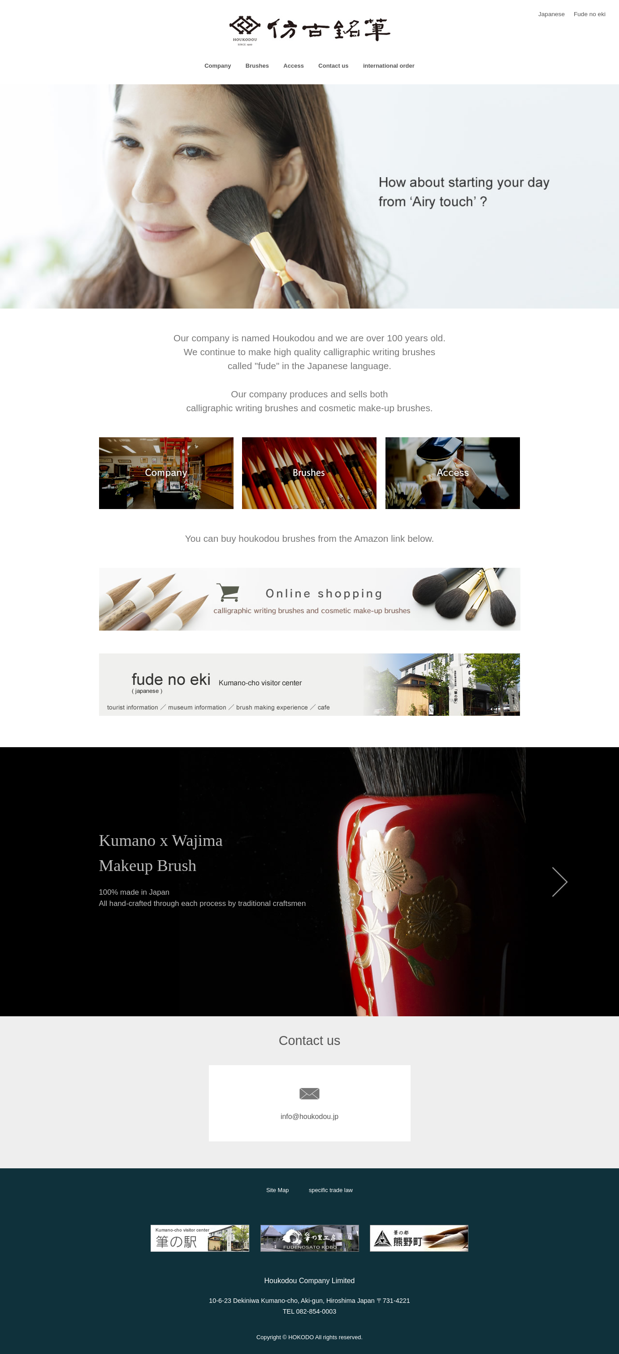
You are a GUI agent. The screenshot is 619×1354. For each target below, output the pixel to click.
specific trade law (331, 1190)
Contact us (333, 65)
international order (389, 65)
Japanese (551, 14)
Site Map (277, 1190)
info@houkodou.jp (309, 1116)
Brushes (257, 65)
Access (293, 65)
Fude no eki (590, 14)
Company (217, 65)
